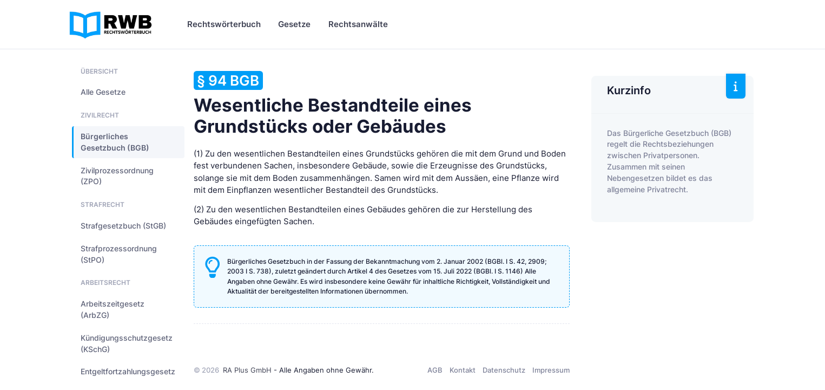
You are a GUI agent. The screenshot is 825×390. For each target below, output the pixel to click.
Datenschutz (504, 370)
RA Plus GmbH (247, 370)
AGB (435, 370)
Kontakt (463, 370)
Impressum (551, 370)
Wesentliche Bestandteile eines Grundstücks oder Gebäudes (333, 104)
